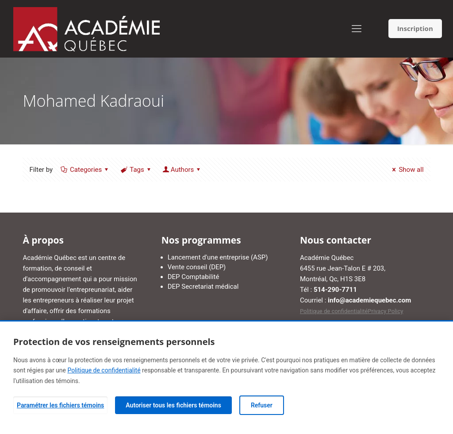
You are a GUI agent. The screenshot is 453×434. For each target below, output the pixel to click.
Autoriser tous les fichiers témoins (173, 405)
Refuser (262, 405)
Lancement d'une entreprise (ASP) (218, 257)
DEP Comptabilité (193, 277)
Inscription (415, 28)
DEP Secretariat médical (203, 287)
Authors (182, 170)
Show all (406, 170)
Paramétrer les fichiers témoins (60, 405)
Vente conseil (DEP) (197, 267)
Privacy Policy (385, 311)
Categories (85, 170)
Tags (136, 170)
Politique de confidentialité (334, 311)
